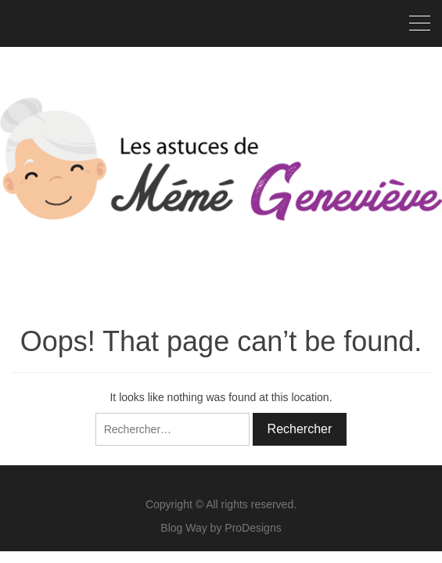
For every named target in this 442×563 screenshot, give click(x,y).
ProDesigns (253, 528)
